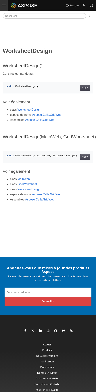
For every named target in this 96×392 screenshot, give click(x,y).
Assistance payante (47, 389)
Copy (85, 88)
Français (73, 5)
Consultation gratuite (47, 384)
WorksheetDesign (29, 109)
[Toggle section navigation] (89, 15)
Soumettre (48, 301)
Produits (47, 350)
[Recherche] (44, 16)
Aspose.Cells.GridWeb (47, 114)
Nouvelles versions (47, 355)
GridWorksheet (27, 184)
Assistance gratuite (47, 378)
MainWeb (24, 179)
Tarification (47, 361)
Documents (47, 367)
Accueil (47, 344)
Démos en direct (47, 372)
